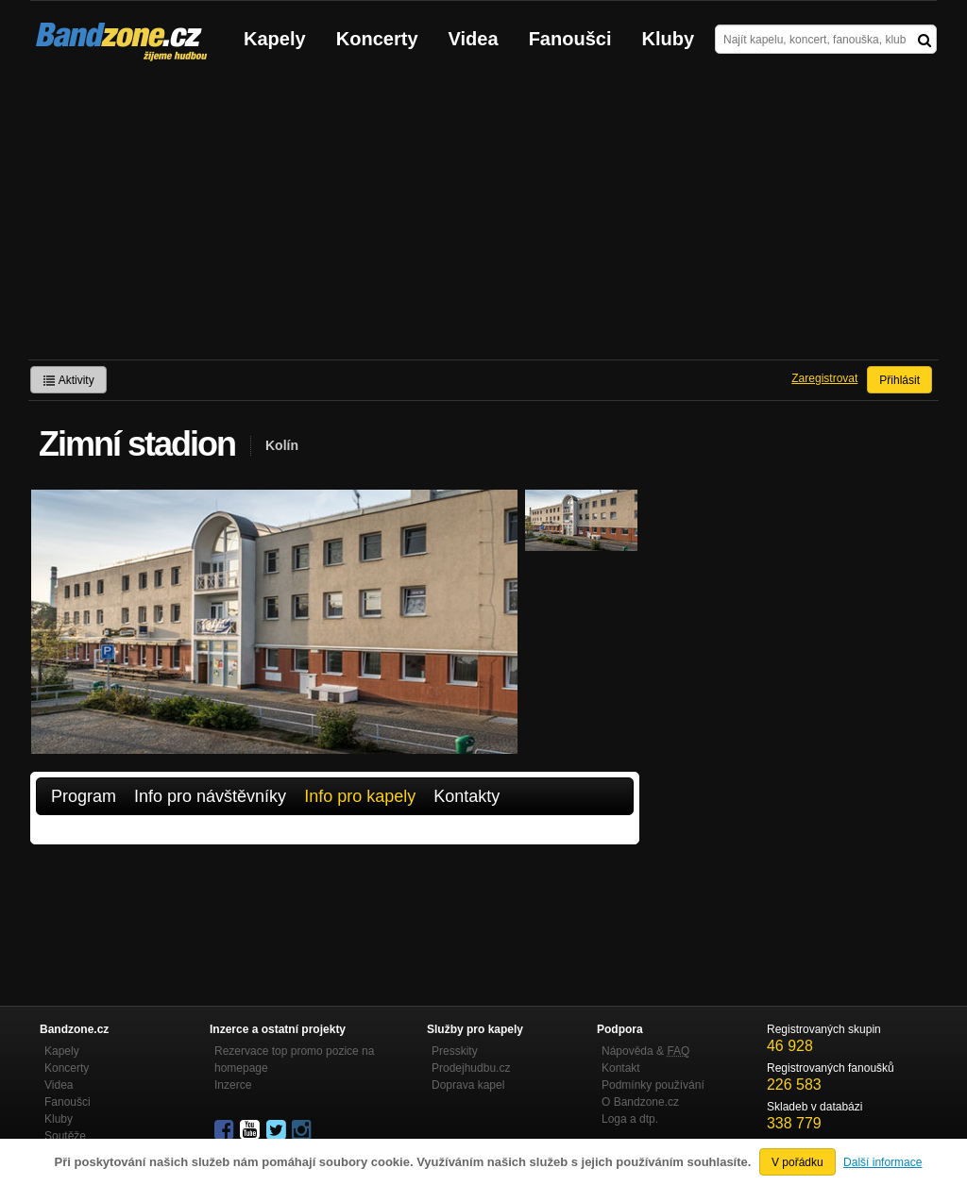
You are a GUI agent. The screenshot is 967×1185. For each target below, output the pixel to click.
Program (83, 796)
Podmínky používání (653, 1085)
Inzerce (232, 1085)
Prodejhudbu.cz (471, 1068)
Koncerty (377, 38)
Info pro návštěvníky (210, 796)
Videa (474, 38)
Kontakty (466, 796)
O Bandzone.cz (640, 1102)
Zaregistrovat (824, 378)
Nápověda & (645, 1051)
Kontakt (621, 1068)
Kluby (668, 38)
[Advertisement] (483, 218)
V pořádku (797, 1162)
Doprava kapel (468, 1085)
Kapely (275, 38)
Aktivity (68, 380)
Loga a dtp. (630, 1119)
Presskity (455, 1051)
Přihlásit (899, 380)
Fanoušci (570, 38)
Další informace (882, 1162)
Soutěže (65, 1136)
